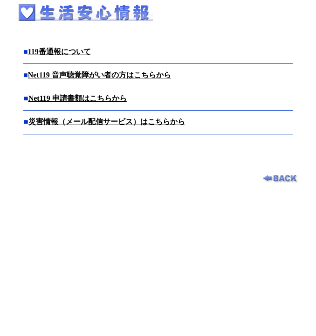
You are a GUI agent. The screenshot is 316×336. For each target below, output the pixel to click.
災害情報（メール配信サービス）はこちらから (106, 122)
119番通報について (59, 52)
